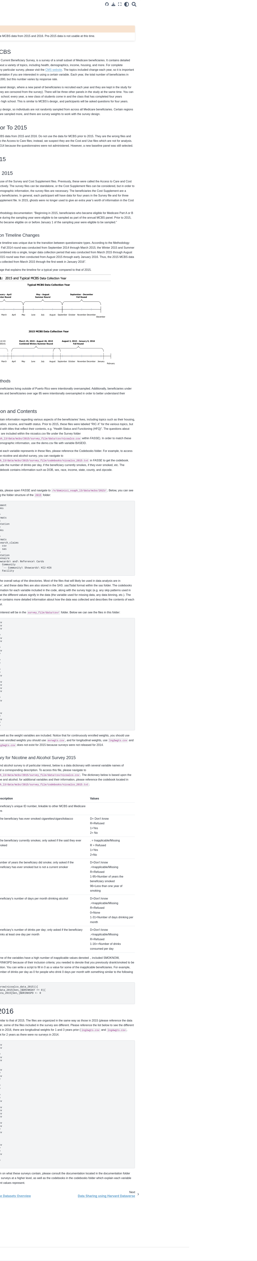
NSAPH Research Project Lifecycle (27, 114)
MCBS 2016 (216, 30)
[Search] (199, 4)
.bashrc (11, 215)
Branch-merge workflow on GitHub (27, 247)
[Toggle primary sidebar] (59, 4)
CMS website (168, 69)
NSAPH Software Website (22, 273)
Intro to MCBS (220, 15)
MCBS (11, 146)
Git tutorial (13, 252)
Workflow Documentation (21, 258)
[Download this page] (178, 4)
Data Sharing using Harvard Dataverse (23, 159)
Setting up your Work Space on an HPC (27, 201)
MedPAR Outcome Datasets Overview (29, 140)
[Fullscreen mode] (185, 4)
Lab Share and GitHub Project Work (27, 194)
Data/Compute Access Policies (24, 63)
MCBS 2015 (218, 25)
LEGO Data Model (18, 135)
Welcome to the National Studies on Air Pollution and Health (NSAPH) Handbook (27, 44)
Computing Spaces (18, 176)
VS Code (12, 220)
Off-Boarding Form (18, 99)
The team (12, 288)
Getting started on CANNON (23, 188)
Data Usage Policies (19, 69)
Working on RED (17, 182)
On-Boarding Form (18, 93)
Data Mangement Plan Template (25, 152)
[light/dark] (191, 4)
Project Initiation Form (19, 120)
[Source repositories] (172, 4)
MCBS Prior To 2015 (223, 20)
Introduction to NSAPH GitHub (24, 241)
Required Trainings (18, 74)
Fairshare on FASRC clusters (24, 209)
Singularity (13, 226)
